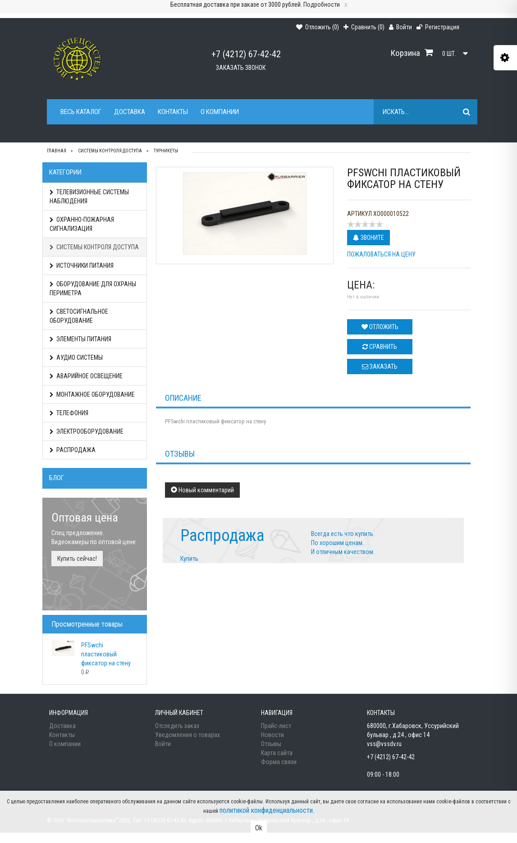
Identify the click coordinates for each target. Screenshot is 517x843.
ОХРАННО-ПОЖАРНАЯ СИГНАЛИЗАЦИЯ (82, 224)
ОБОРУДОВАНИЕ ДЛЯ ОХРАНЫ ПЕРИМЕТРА (93, 288)
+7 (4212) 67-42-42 (246, 54)
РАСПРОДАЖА (73, 450)
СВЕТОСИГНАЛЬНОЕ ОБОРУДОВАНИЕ (79, 316)
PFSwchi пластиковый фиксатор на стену (106, 654)
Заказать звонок (240, 67)
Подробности (321, 4)
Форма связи (279, 761)
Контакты (173, 112)
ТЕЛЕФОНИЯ (69, 413)
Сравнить (379, 346)
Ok (258, 828)
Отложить (379, 326)
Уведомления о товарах (187, 734)
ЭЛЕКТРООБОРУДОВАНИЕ (87, 431)
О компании (220, 112)
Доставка (129, 112)
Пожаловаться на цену (381, 254)
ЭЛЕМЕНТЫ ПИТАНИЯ (80, 339)
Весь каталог (80, 112)
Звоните (368, 237)
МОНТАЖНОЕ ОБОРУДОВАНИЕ (92, 394)
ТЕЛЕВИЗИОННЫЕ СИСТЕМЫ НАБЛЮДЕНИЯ (89, 196)
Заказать (380, 366)
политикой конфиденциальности (266, 810)
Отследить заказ (177, 725)
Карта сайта (277, 752)
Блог (56, 478)
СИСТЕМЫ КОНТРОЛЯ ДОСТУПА (94, 247)
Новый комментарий (202, 490)
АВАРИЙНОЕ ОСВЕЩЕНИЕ (86, 376)
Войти (163, 743)
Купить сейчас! (77, 558)
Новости (272, 734)
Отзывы (271, 743)
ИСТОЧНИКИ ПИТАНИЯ (82, 265)
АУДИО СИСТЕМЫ (76, 357)
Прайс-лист (276, 725)
